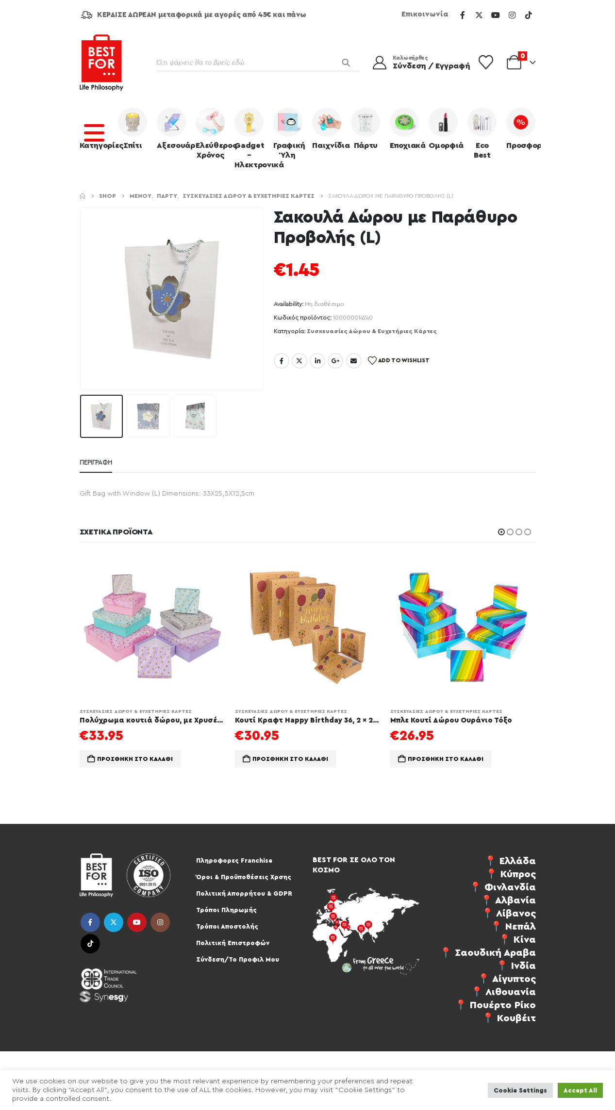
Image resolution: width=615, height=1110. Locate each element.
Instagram (160, 922)
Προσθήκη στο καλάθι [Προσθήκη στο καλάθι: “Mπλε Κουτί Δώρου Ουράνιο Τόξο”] (445, 759)
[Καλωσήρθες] (415, 62)
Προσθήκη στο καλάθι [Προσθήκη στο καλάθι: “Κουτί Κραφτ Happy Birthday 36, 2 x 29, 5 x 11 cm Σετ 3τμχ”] (290, 759)
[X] (479, 15)
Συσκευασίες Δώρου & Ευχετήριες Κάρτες (372, 331)
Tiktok (90, 943)
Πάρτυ (365, 128)
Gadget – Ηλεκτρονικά (251, 138)
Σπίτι (132, 128)
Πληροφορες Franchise (234, 860)
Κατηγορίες (97, 128)
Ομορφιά (446, 128)
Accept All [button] (580, 1090)
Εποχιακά (407, 128)
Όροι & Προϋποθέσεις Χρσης (243, 877)
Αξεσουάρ (174, 128)
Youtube (137, 922)
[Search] (346, 62)
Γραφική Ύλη (289, 133)
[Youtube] (495, 15)
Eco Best (482, 133)
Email (354, 361)
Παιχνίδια (329, 128)
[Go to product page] (152, 627)
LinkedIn (317, 361)
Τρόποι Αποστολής (227, 926)
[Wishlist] (486, 62)
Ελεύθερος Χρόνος (213, 133)
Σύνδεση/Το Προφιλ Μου (237, 959)
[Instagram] (512, 15)
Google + (335, 361)
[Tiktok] (528, 15)
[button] (501, 532)
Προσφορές (523, 128)
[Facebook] (462, 15)
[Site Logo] (101, 62)
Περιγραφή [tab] (96, 462)
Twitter (299, 361)
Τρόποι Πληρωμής (226, 910)
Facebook (281, 361)
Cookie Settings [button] (520, 1090)
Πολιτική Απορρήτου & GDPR (244, 893)
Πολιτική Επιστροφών (232, 943)
